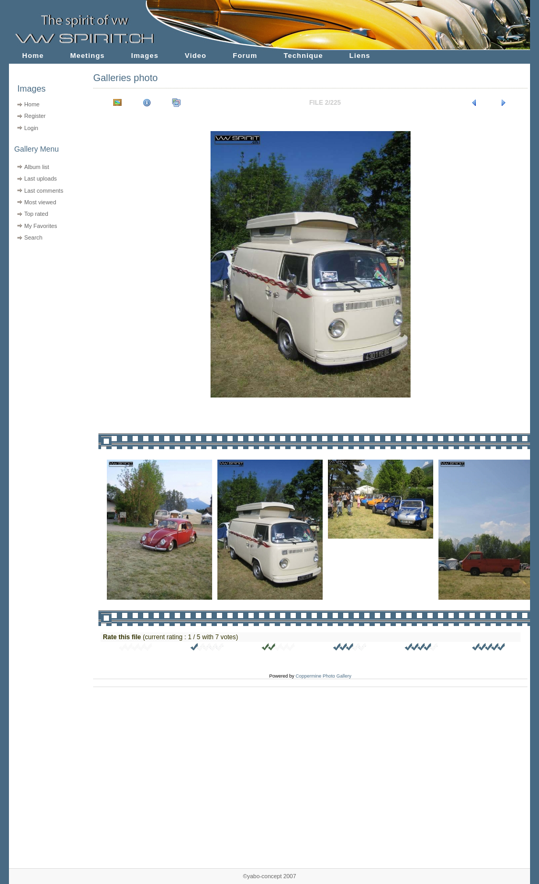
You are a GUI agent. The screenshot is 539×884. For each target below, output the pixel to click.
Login (31, 128)
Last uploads (40, 178)
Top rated (36, 214)
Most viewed (40, 202)
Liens (360, 55)
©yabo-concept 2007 (269, 876)
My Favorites (40, 226)
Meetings (87, 55)
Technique (303, 55)
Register (35, 116)
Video (195, 55)
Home (33, 55)
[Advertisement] (44, 311)
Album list (36, 167)
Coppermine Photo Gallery (323, 676)
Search (33, 237)
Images (144, 55)
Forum (245, 55)
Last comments (43, 190)
